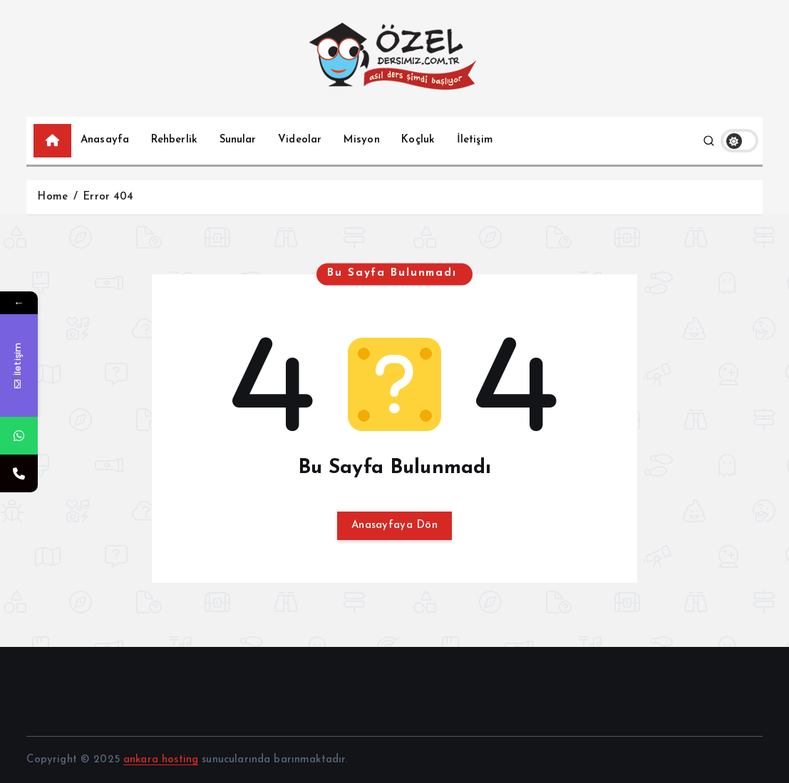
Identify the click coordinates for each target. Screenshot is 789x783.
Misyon (362, 140)
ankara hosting (160, 760)
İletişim (475, 140)
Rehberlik (174, 140)
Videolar (299, 140)
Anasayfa (105, 140)
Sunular (238, 140)
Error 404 (108, 197)
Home (52, 197)
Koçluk (418, 140)
